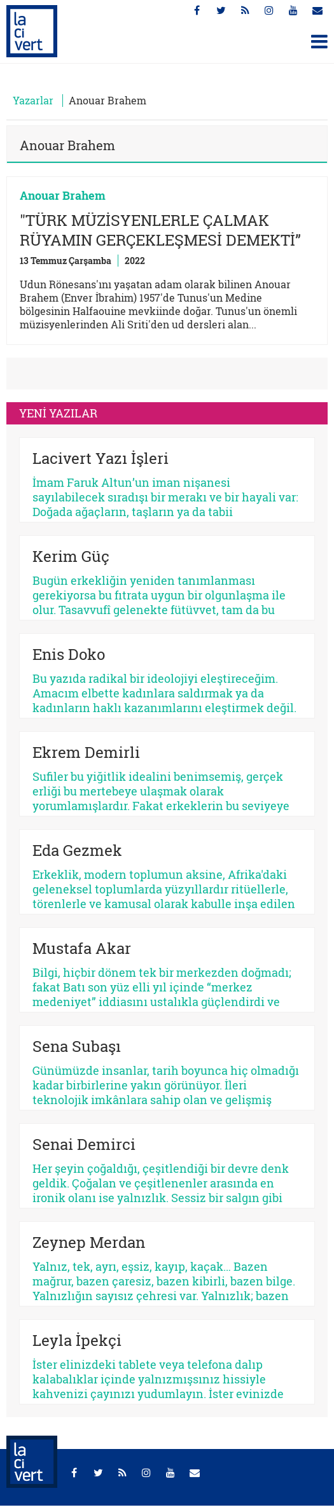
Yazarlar (33, 100)
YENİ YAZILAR (58, 413)
